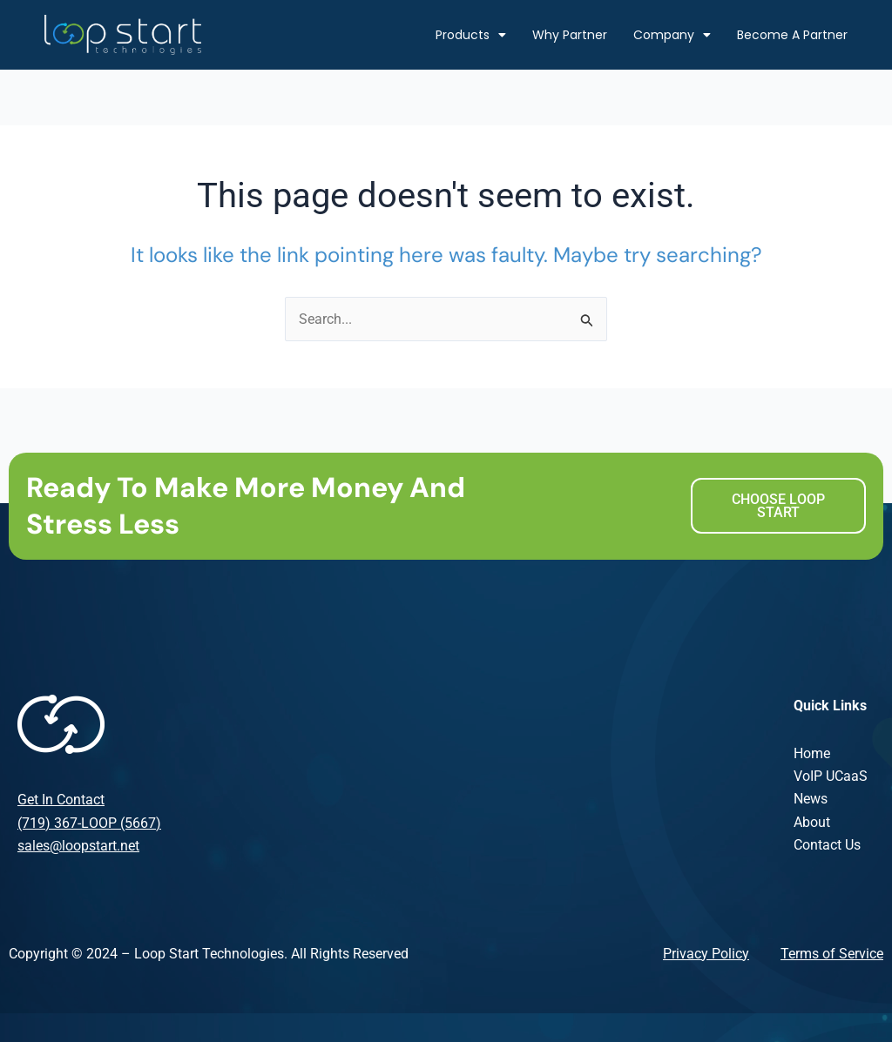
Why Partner (569, 35)
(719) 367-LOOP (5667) (88, 823)
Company (672, 34)
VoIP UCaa (826, 776)
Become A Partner (792, 35)
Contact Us (827, 845)
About (812, 822)
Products (471, 34)
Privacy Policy (706, 953)
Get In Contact (61, 800)
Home (812, 753)
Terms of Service (831, 953)
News (811, 799)
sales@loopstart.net (78, 845)
